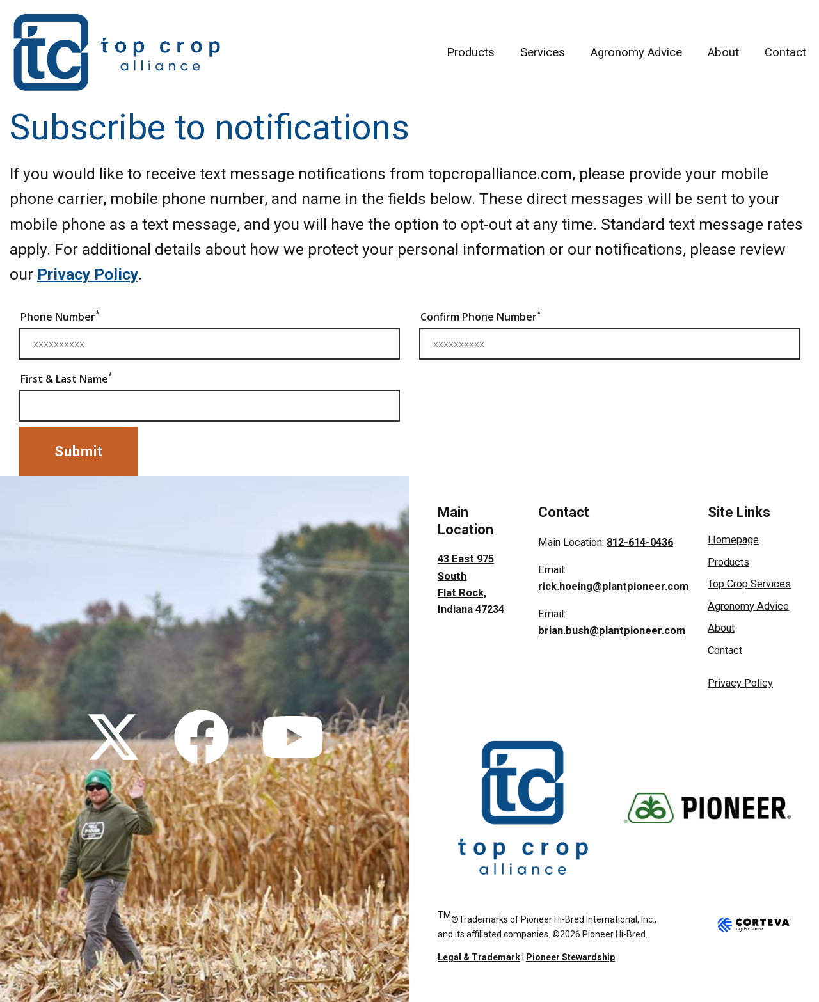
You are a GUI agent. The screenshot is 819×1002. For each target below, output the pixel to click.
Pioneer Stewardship (570, 957)
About (723, 52)
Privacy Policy (87, 274)
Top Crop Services (749, 584)
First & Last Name (66, 378)
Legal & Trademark (479, 957)
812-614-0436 (640, 542)
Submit (78, 451)
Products (471, 52)
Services (542, 52)
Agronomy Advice (636, 52)
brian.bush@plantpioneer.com (611, 630)
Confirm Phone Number (480, 316)
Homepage (733, 540)
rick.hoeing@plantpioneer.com (613, 586)
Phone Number (60, 316)
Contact (785, 52)
